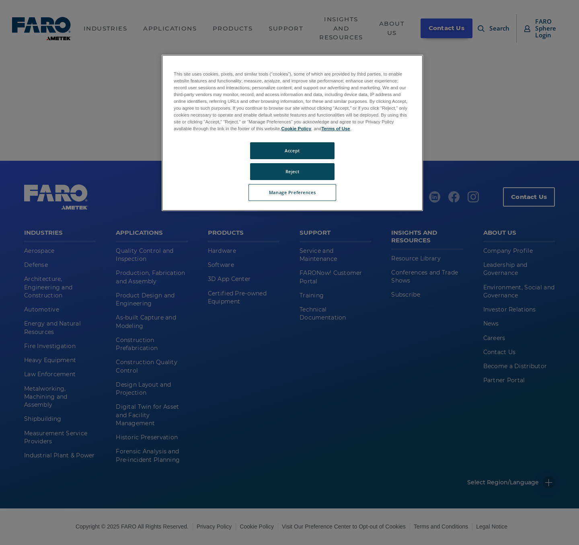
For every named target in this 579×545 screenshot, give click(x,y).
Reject (292, 171)
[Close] (412, 64)
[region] (292, 133)
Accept (292, 151)
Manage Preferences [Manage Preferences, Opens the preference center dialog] (292, 192)
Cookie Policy (296, 128)
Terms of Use (335, 128)
